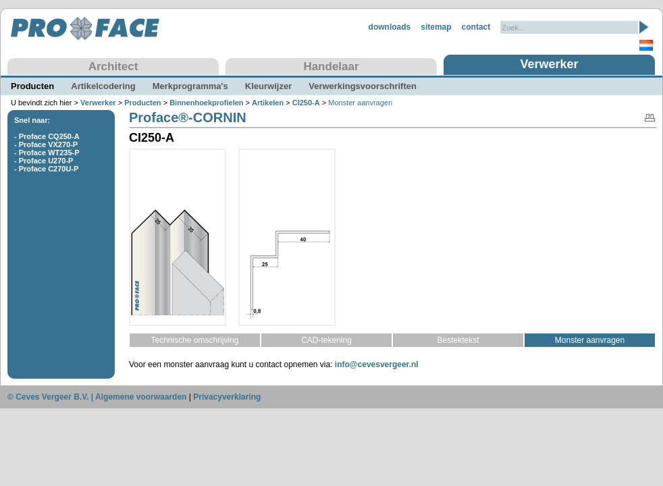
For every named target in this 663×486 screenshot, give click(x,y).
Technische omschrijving (194, 340)
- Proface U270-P (43, 161)
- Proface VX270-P (46, 144)
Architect (113, 66)
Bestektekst (458, 340)
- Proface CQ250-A (47, 136)
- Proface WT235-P (47, 152)
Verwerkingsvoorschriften (363, 86)
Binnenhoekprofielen (206, 103)
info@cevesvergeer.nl (377, 364)
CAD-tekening (326, 340)
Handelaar (331, 66)
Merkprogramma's (190, 86)
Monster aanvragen (590, 340)
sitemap (436, 27)
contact (476, 27)
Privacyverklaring (227, 397)
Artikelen (268, 103)
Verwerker (549, 64)
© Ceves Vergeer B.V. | (51, 397)
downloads (390, 27)
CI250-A (306, 103)
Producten (32, 86)
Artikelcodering (103, 86)
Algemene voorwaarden (140, 397)
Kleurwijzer (268, 86)
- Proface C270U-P (46, 169)
